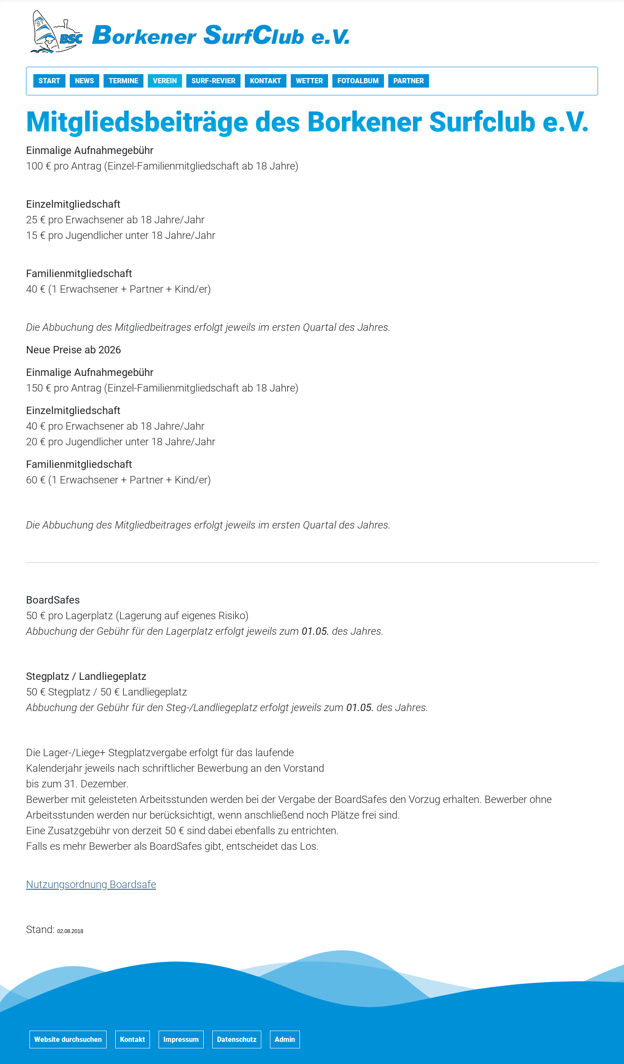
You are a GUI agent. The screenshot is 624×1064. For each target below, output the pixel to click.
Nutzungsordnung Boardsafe (91, 884)
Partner (408, 81)
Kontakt (265, 81)
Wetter (309, 81)
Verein (165, 81)
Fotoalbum (358, 81)
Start (49, 81)
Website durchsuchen (68, 1039)
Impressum (181, 1039)
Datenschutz (237, 1039)
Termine (123, 81)
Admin (285, 1039)
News (84, 81)
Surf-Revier (213, 81)
